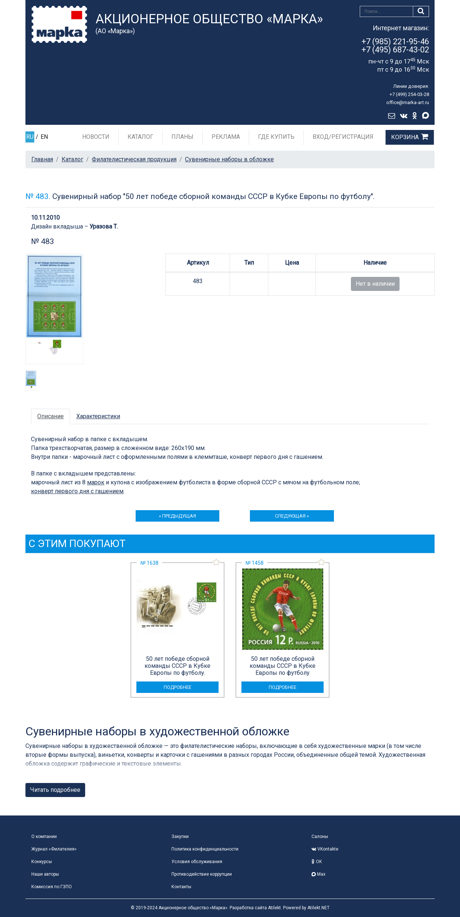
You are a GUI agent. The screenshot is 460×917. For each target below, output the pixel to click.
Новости (95, 136)
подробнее (177, 687)
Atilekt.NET (318, 907)
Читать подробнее (55, 789)
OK (316, 861)
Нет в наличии (375, 283)
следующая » (292, 516)
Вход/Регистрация (343, 136)
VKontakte (324, 849)
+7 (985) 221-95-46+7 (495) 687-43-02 (395, 45)
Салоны (319, 836)
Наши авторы (45, 874)
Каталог (140, 136)
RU (30, 136)
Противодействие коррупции (201, 874)
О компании (44, 836)
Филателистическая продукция (134, 159)
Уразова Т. (104, 226)
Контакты (181, 886)
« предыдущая (177, 516)
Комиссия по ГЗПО (51, 886)
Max (318, 874)
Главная (42, 159)
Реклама (226, 136)
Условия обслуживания (196, 861)
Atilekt (274, 907)
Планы (182, 136)
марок (95, 482)
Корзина (405, 137)
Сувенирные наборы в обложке (229, 159)
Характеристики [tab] (98, 416)
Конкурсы (41, 861)
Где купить (276, 136)
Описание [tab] (50, 416)
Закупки (180, 836)
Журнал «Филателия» (54, 849)
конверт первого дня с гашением (77, 491)
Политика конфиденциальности (204, 849)
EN (44, 136)
